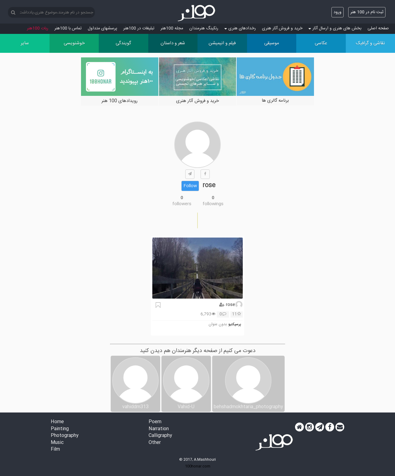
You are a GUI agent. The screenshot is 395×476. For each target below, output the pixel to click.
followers (181, 204)
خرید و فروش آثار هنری (282, 28)
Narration (159, 429)
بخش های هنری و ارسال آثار (334, 28)
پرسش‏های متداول (102, 28)
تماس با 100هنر (68, 28)
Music (57, 442)
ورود (337, 12)
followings (213, 204)
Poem (155, 422)
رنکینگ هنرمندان (203, 28)
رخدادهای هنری (240, 28)
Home (57, 422)
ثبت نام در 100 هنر (366, 12)
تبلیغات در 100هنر (138, 28)
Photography (65, 435)
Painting (60, 429)
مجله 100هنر (172, 28)
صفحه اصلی (378, 28)
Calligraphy (160, 435)
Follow (190, 186)
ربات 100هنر (37, 28)
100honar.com (197, 466)
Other (155, 442)
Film (55, 449)
